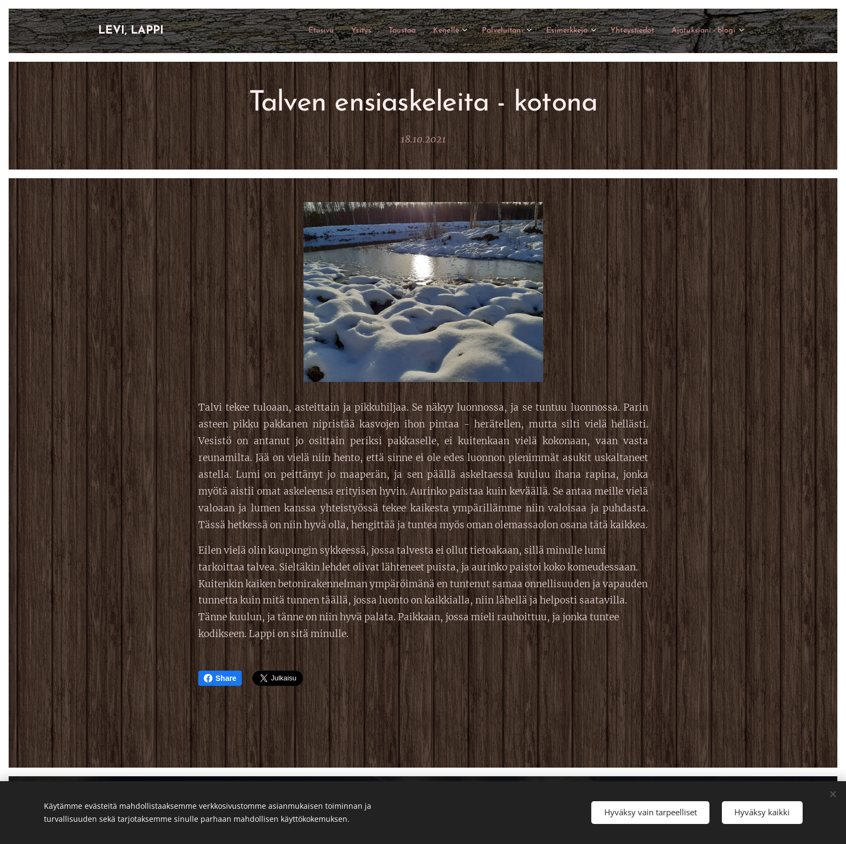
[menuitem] (276, 30)
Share (220, 678)
